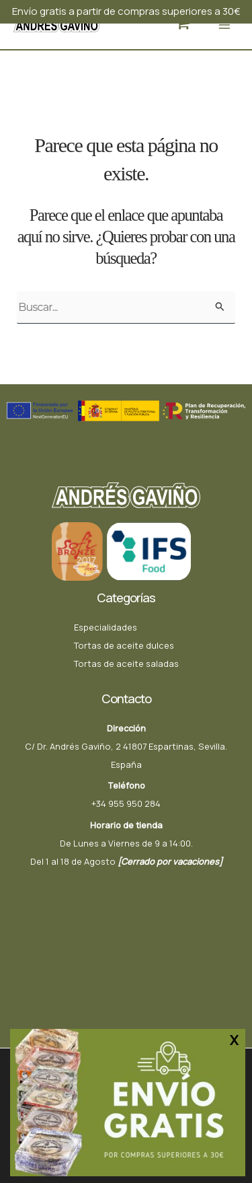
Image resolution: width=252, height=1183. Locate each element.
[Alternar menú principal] (224, 24)
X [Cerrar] (234, 1040)
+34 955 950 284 (126, 803)
